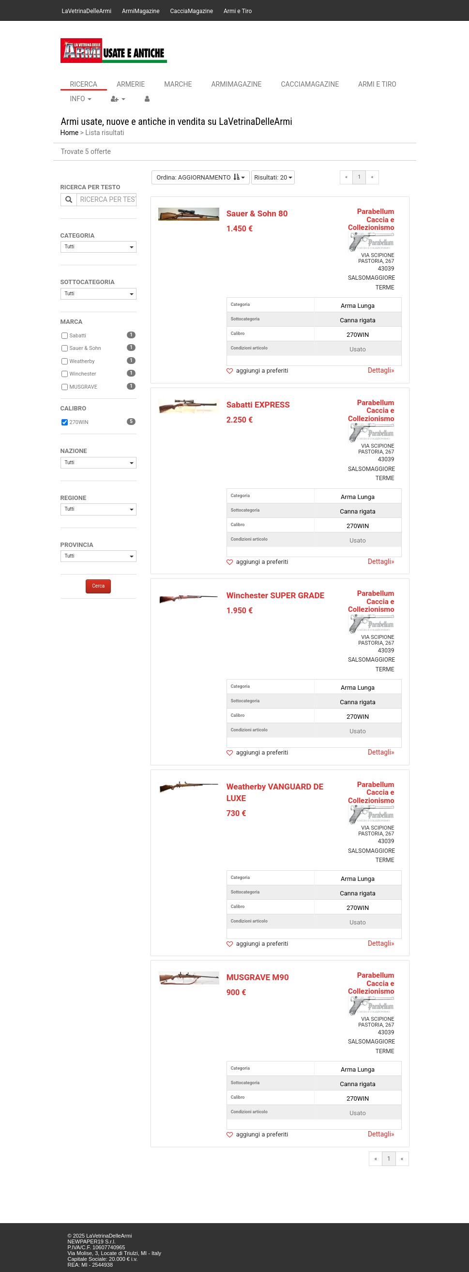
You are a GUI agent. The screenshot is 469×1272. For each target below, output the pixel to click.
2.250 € (240, 419)
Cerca (98, 586)
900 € (236, 992)
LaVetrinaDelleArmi (87, 11)
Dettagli (381, 370)
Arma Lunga (358, 305)
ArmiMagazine (140, 11)
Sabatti (78, 336)
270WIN (79, 422)
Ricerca (83, 84)
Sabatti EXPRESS (258, 404)
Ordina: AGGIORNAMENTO (201, 177)
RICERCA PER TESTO (91, 187)
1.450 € (240, 228)
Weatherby (82, 361)
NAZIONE (74, 450)
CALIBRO (74, 408)
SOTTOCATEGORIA (88, 282)
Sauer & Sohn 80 (257, 213)
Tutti (99, 246)
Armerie (131, 84)
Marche (178, 84)
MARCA (72, 321)
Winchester (83, 374)
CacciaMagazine (191, 11)
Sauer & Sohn (85, 348)
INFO (81, 99)
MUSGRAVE (84, 387)
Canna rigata (357, 320)
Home (70, 132)
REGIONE (74, 497)
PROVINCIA (77, 544)
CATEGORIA (78, 235)
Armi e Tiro (238, 11)
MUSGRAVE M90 (258, 977)
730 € (236, 813)
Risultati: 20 (273, 177)
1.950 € (240, 610)
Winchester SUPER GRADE (275, 595)
